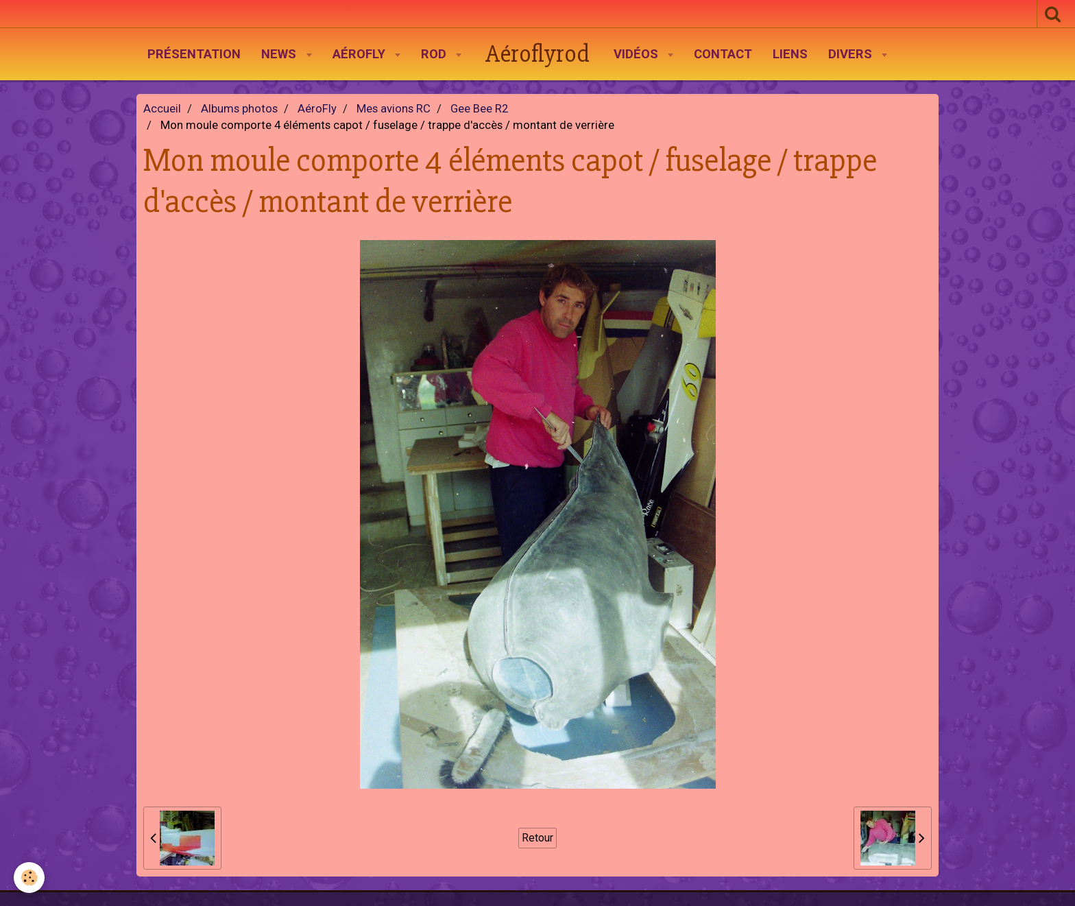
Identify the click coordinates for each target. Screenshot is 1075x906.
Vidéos (638, 54)
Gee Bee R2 (479, 108)
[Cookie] (29, 877)
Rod (435, 54)
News (280, 54)
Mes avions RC (394, 108)
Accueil (162, 108)
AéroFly (361, 54)
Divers (851, 54)
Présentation (194, 54)
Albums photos (239, 108)
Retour (537, 837)
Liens (790, 54)
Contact (723, 54)
